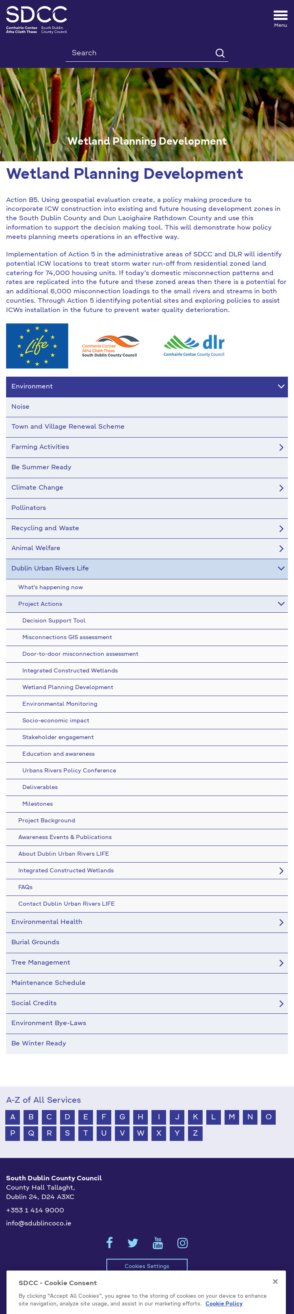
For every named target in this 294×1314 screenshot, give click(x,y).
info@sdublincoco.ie (38, 1224)
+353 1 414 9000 (35, 1211)
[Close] (275, 1297)
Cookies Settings (147, 1266)
